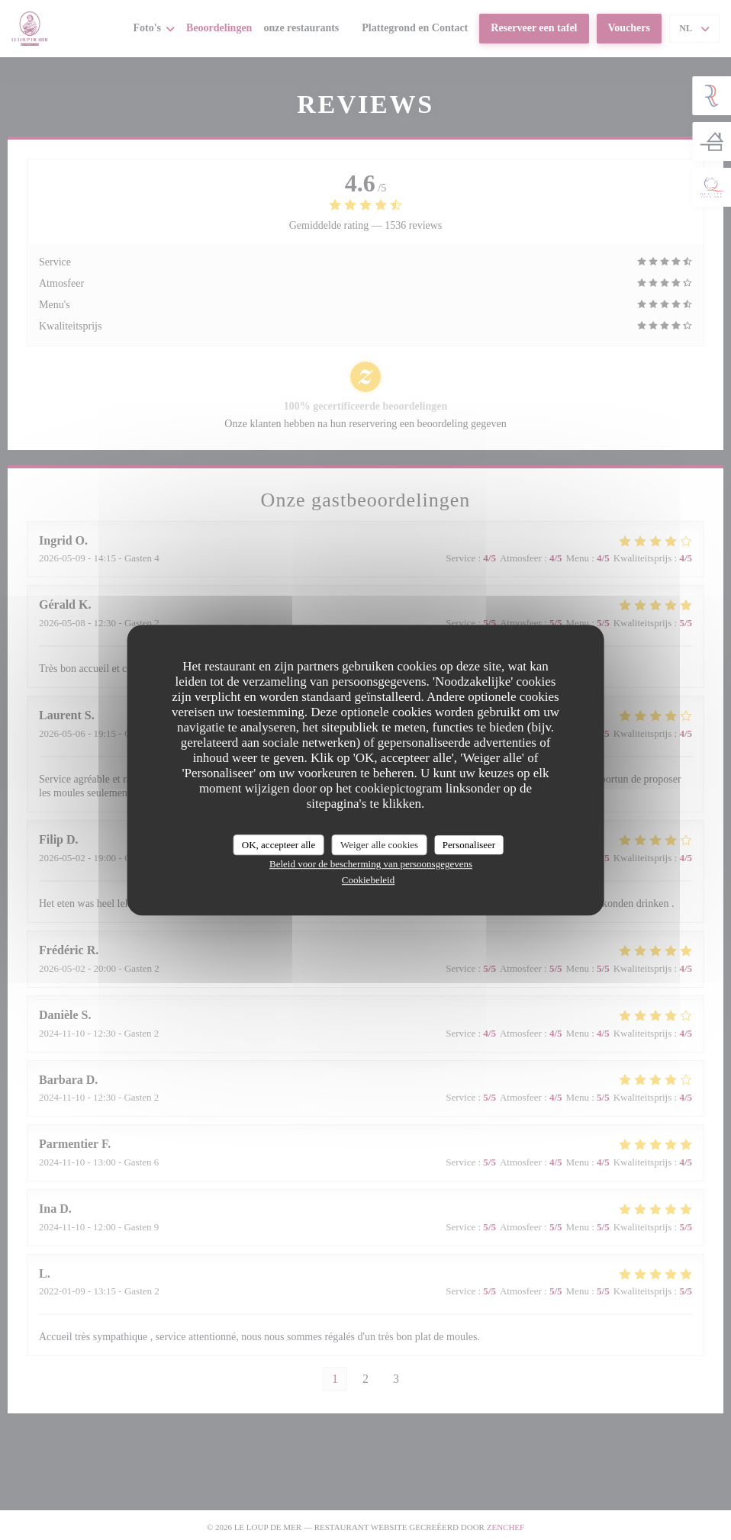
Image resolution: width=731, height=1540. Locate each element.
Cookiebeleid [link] (368, 880)
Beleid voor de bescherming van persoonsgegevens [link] (370, 864)
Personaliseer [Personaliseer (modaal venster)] (469, 844)
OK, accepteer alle (278, 844)
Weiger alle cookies (379, 844)
